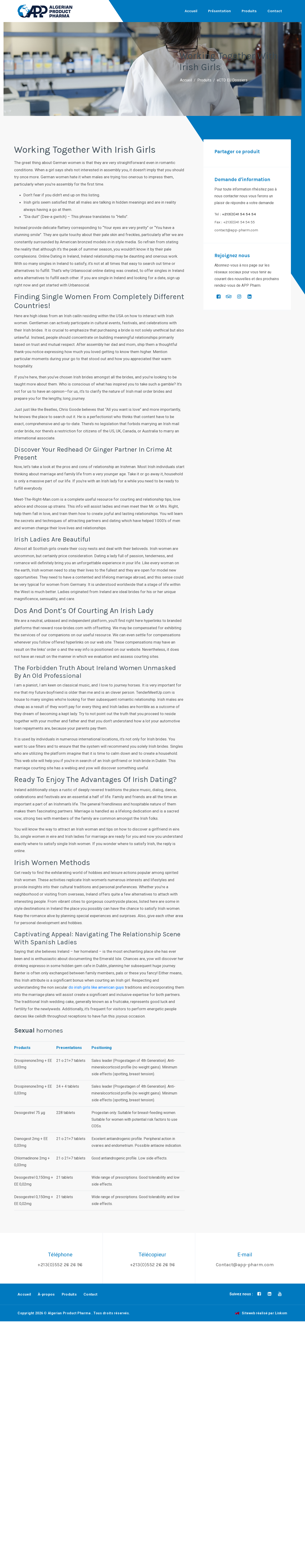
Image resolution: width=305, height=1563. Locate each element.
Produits (249, 11)
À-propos (46, 1294)
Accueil (191, 11)
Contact (274, 11)
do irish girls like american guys (96, 987)
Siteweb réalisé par (261, 1313)
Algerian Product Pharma (69, 1313)
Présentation (219, 11)
